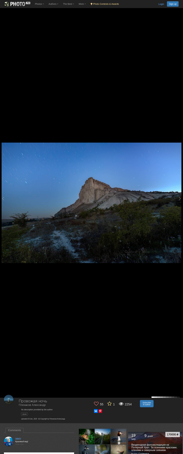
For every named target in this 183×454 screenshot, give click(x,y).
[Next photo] (180, 198)
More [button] (82, 4)
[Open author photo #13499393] (102, 452)
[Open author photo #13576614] (102, 437)
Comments (14, 430)
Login (161, 4)
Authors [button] (53, 4)
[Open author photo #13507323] (87, 452)
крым (24, 414)
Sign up (173, 4)
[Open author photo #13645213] (87, 437)
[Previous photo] (3, 198)
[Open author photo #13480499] (119, 452)
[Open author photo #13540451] (119, 437)
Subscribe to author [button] (147, 404)
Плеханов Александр (32, 405)
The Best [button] (68, 4)
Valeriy (18, 438)
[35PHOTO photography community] (17, 4)
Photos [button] (39, 4)
